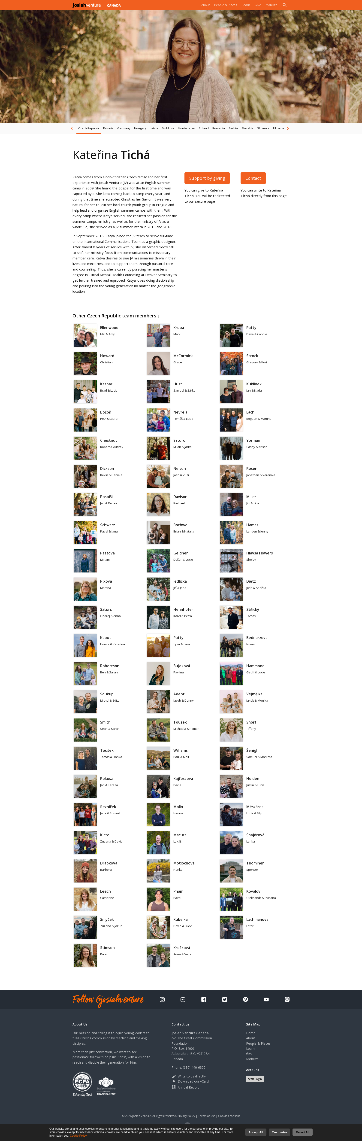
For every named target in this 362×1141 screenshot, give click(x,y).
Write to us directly (189, 1076)
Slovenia (263, 128)
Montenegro (186, 128)
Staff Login (255, 1079)
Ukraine (278, 128)
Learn (243, 5)
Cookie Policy (78, 1135)
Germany (123, 128)
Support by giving (207, 178)
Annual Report (185, 1087)
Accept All (255, 1132)
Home (250, 1033)
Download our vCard (190, 1081)
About (199, 5)
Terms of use (206, 1116)
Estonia (108, 128)
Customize (279, 1132)
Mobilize (271, 5)
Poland (204, 128)
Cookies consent (229, 1116)
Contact (253, 178)
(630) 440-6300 (194, 1067)
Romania (218, 128)
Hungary (140, 128)
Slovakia (247, 128)
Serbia (233, 128)
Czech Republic (89, 128)
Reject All (302, 1132)
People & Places (221, 5)
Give (256, 5)
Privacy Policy (186, 1116)
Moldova (168, 128)
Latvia (154, 128)
